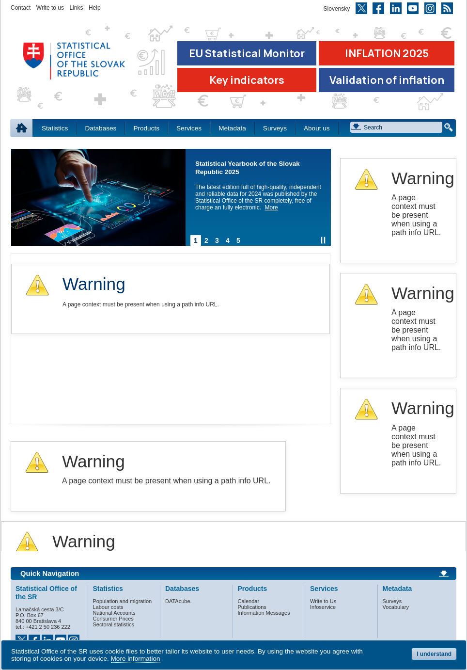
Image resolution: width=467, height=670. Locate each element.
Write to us (50, 7)
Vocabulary (396, 607)
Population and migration (122, 601)
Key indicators (246, 80)
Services (189, 128)
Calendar (249, 601)
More (271, 207)
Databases (100, 128)
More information (135, 658)
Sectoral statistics (114, 624)
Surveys (275, 128)
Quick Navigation (49, 573)
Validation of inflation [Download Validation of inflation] (386, 80)
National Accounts (114, 613)
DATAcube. (178, 601)
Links (76, 7)
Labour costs (108, 607)
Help (95, 7)
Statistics (55, 128)
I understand (434, 654)
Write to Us (323, 601)
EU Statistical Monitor (247, 53)
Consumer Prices (113, 619)
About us (317, 128)
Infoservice (323, 607)
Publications (252, 607)
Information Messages (264, 613)
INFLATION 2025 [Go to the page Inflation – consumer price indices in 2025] (387, 53)
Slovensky (337, 8)
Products (146, 128)
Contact (21, 7)
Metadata (232, 128)
